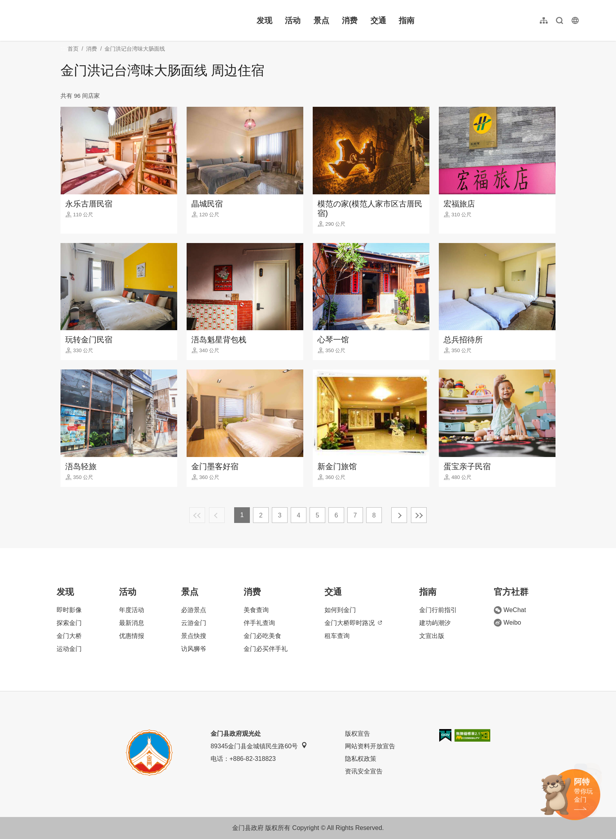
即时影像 (69, 610)
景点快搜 (193, 635)
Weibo (507, 623)
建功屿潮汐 (435, 623)
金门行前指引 (438, 610)
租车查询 (337, 635)
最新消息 (131, 623)
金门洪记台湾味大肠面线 (134, 49)
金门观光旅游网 (84, 20)
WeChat (510, 610)
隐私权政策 (360, 758)
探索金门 (69, 623)
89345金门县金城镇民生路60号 (259, 745)
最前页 (197, 515)
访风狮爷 (193, 648)
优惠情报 (131, 635)
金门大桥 (69, 635)
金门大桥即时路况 (353, 623)
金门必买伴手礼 (266, 648)
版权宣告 (357, 733)
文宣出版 (431, 635)
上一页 (217, 515)
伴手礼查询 (259, 623)
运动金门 (69, 648)
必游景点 (193, 610)
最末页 (419, 515)
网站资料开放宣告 (370, 746)
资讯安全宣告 (364, 771)
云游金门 (193, 623)
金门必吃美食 (262, 635)
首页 (73, 49)
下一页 (399, 515)
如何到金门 (340, 610)
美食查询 (256, 610)
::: (35, 4)
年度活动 (131, 610)
